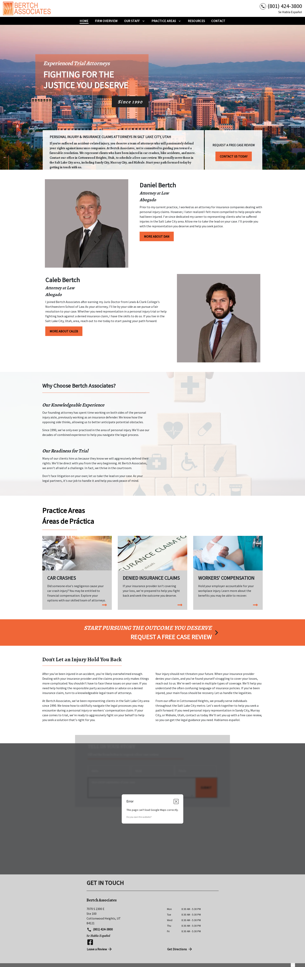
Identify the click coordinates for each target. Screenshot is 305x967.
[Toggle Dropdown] (143, 20)
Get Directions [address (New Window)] (180, 949)
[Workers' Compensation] (228, 570)
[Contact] (218, 21)
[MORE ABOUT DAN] (157, 236)
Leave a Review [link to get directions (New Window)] (100, 949)
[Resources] (196, 21)
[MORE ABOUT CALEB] (63, 331)
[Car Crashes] (77, 573)
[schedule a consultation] (152, 632)
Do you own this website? (139, 816)
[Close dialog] (176, 801)
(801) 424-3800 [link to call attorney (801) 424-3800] (100, 929)
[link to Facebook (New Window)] (90, 942)
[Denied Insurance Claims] (152, 570)
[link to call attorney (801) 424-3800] (281, 6)
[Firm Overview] (106, 21)
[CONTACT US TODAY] (233, 155)
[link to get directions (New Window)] (124, 915)
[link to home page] (28, 8)
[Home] (84, 21)
